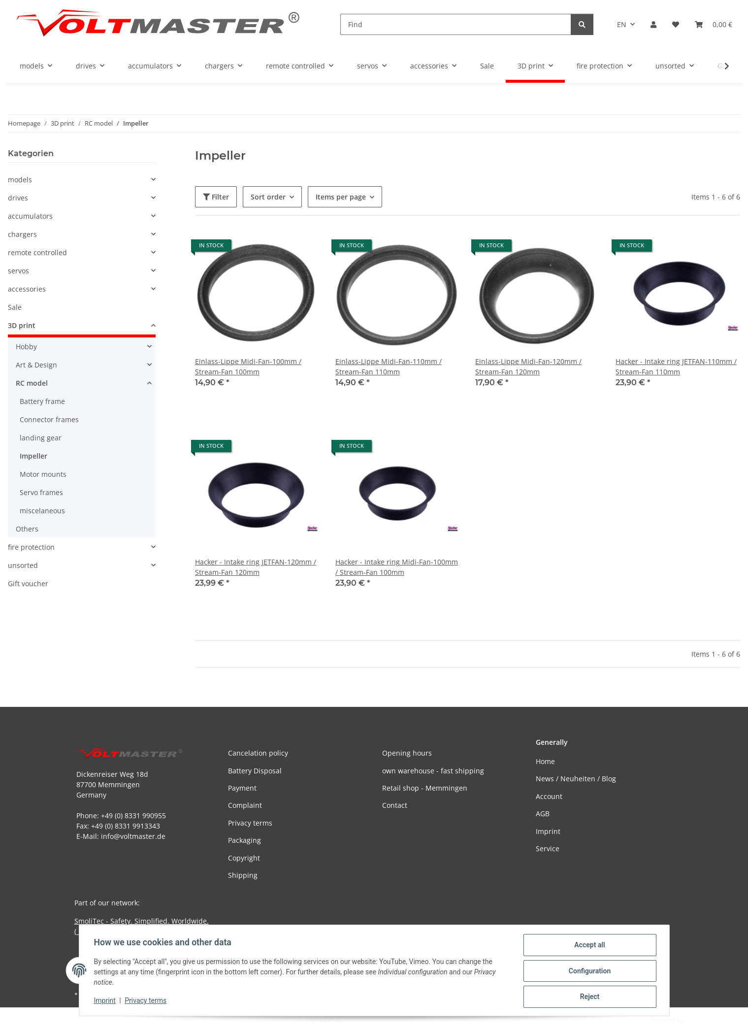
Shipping (243, 875)
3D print (21, 325)
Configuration (589, 971)
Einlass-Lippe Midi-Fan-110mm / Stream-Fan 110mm (388, 366)
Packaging (244, 840)
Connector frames (49, 419)
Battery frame (42, 401)
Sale (15, 307)
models (20, 179)
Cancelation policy (258, 753)
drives (18, 197)
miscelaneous (42, 510)
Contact (394, 805)
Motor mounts (43, 474)
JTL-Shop (697, 1019)
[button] (653, 24)
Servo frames (41, 492)
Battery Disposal (255, 770)
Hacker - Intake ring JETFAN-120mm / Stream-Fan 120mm (255, 567)
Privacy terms (146, 1001)
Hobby (26, 346)
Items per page (341, 196)
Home (545, 761)
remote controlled (37, 252)
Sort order (268, 196)
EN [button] (621, 24)
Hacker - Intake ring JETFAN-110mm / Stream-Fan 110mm (676, 366)
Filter (216, 196)
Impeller (33, 456)
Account (549, 796)
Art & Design (36, 364)
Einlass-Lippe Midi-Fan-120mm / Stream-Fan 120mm (528, 366)
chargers (22, 234)
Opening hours (407, 753)
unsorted (23, 565)
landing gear (41, 437)
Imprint (106, 1001)
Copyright (244, 858)
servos (18, 270)
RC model (32, 383)
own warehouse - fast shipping (433, 770)
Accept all (588, 946)
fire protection (31, 547)
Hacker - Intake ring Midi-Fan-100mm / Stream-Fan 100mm (396, 567)
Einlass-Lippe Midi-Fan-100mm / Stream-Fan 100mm (248, 366)
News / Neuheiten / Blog (576, 778)
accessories (27, 289)
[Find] (455, 24)
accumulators (30, 216)
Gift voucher (28, 583)
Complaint (245, 805)
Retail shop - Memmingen (424, 788)
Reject (589, 997)
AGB (543, 813)
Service (547, 848)
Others (27, 528)
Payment (242, 788)
